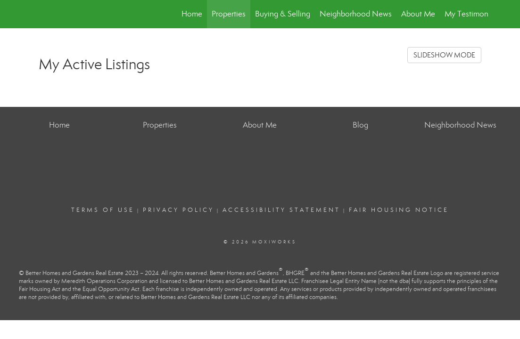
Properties (229, 14)
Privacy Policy (178, 210)
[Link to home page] (36, 14)
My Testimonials (472, 14)
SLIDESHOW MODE (444, 55)
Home (192, 14)
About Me (418, 14)
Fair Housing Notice (399, 210)
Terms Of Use (102, 210)
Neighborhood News (356, 14)
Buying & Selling (282, 14)
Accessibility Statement (281, 210)
